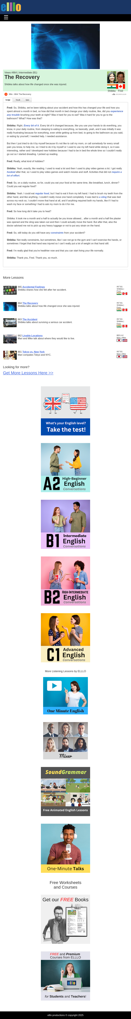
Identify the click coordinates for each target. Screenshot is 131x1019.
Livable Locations (32, 335)
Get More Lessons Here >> (28, 373)
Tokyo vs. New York (33, 352)
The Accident (29, 319)
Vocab (18, 100)
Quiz (27, 100)
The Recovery (30, 303)
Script (8, 100)
